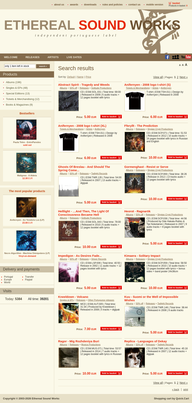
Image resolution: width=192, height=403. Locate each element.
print (185, 389)
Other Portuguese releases (101, 300)
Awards (74, 4)
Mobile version (154, 4)
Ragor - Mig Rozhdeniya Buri (78, 341)
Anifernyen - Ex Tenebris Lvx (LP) (27, 220)
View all (158, 77)
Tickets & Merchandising (138, 88)
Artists (52, 57)
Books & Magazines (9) (19, 104)
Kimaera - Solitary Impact (142, 255)
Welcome (11, 57)
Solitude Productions (101, 88)
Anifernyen (166, 88)
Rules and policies (112, 4)
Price (88, 77)
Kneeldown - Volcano (73, 296)
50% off (73, 88)
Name (80, 77)
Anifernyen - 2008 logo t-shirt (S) (147, 84)
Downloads (90, 4)
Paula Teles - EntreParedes (27, 142)
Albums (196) (13, 82)
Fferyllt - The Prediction (141, 125)
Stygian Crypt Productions (160, 129)
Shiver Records (98, 259)
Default (71, 77)
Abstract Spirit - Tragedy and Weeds (84, 84)
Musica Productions (90, 344)
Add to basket (109, 116)
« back (175, 389)
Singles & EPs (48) (17, 87)
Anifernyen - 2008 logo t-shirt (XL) (82, 125)
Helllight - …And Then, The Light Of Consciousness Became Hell (83, 213)
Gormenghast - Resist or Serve (146, 166)
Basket (176, 3)
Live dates (74, 57)
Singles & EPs (67, 300)
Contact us (134, 4)
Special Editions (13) (18, 93)
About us (59, 4)
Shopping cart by (171, 398)
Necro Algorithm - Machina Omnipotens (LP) (27, 253)
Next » (184, 77)
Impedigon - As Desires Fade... (80, 255)
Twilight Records (99, 173)
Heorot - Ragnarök (137, 211)
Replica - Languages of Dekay (145, 341)
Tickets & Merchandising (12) (22, 99)
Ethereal (92, 25)
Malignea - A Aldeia (27, 175)
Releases (33, 57)
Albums (63, 88)
